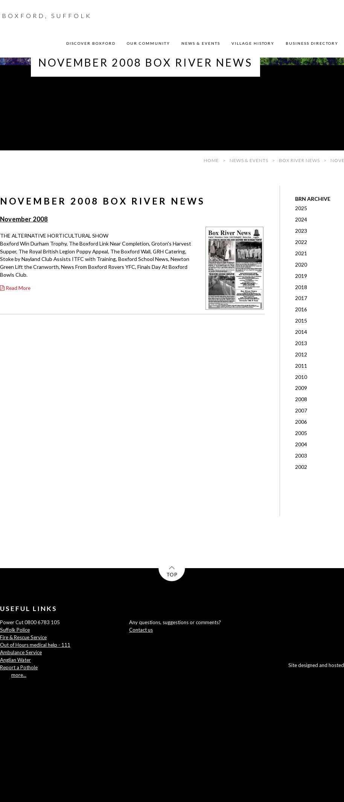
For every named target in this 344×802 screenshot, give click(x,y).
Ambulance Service (21, 652)
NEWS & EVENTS (200, 43)
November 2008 (24, 219)
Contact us (141, 630)
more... (18, 675)
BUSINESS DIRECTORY (312, 43)
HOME (211, 160)
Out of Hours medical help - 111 (35, 645)
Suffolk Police (15, 630)
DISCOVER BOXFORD (91, 43)
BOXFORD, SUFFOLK (47, 15)
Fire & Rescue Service (23, 637)
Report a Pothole (19, 667)
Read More (15, 288)
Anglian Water (15, 660)
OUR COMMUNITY (148, 43)
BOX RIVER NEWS (299, 160)
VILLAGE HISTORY (252, 43)
